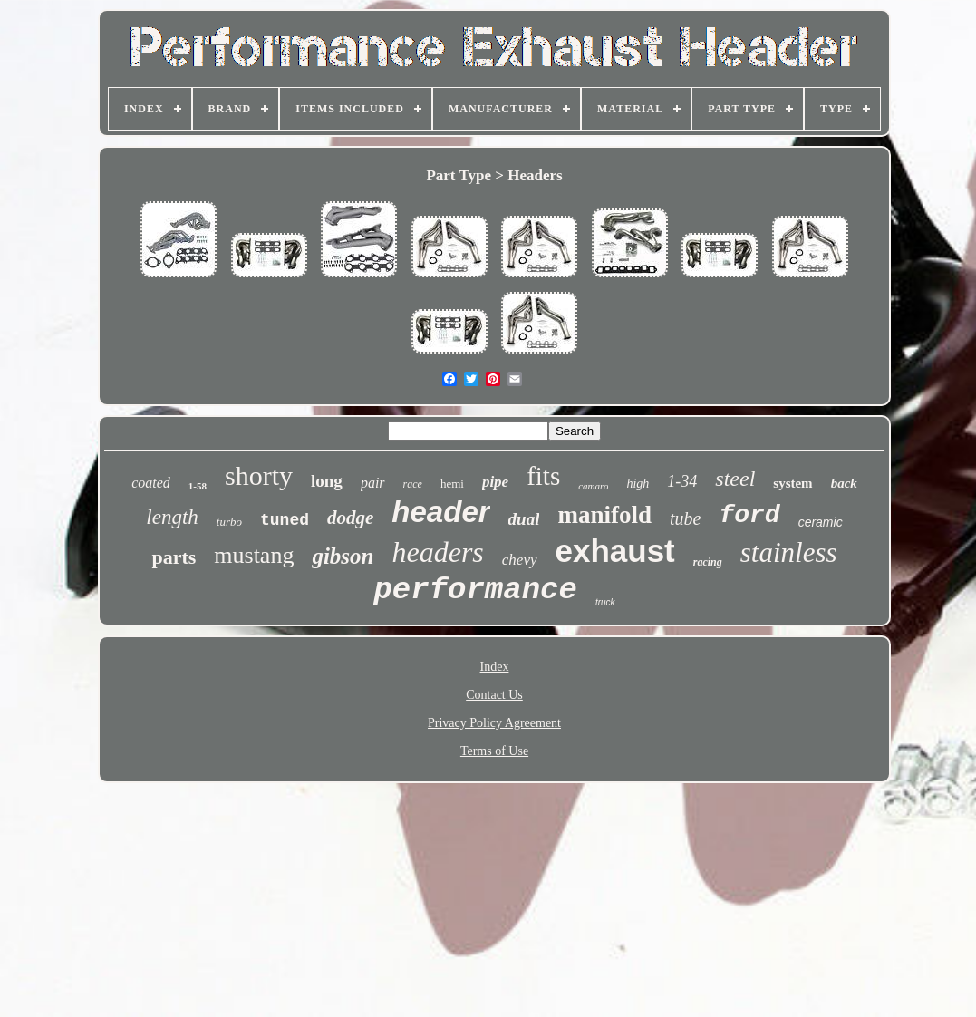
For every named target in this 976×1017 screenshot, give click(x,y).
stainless (788, 552)
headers (438, 552)
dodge (350, 517)
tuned (284, 520)
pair (373, 482)
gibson (342, 556)
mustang (254, 555)
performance (474, 590)
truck (605, 602)
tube (685, 518)
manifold (604, 514)
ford (749, 515)
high (637, 483)
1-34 (682, 481)
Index (494, 666)
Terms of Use (494, 751)
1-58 (197, 485)
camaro (593, 485)
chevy (519, 559)
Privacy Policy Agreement (494, 723)
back (844, 483)
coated (150, 482)
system (792, 483)
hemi (452, 483)
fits (543, 475)
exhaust (615, 550)
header (440, 511)
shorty (259, 475)
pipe (495, 481)
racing (707, 562)
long (327, 480)
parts (173, 557)
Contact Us (494, 695)
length (172, 517)
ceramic (820, 522)
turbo (229, 521)
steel (735, 478)
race (412, 484)
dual (524, 518)
